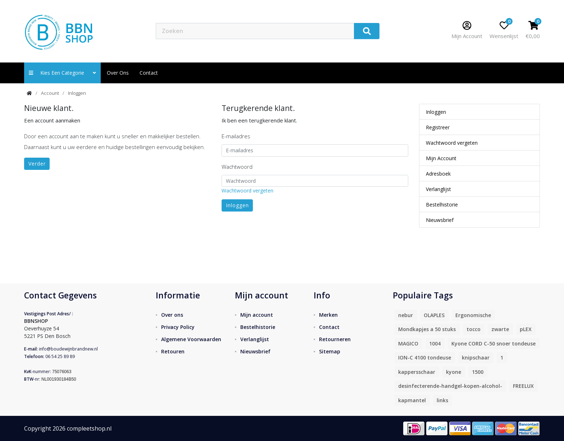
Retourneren (335, 339)
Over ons (118, 72)
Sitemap (329, 351)
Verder (37, 163)
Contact (329, 327)
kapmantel (412, 400)
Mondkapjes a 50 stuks (427, 329)
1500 (477, 371)
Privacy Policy (178, 327)
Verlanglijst (438, 189)
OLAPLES (434, 315)
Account (50, 93)
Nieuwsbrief (440, 220)
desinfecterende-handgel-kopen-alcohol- (450, 385)
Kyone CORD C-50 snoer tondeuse (493, 343)
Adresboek (438, 173)
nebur (405, 315)
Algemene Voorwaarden (191, 339)
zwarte (500, 329)
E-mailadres (236, 136)
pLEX (526, 329)
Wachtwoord (237, 166)
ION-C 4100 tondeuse (424, 357)
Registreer (438, 127)
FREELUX (523, 385)
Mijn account (256, 314)
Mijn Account (441, 158)
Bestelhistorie (442, 204)
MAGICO (408, 343)
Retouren (173, 351)
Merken (328, 314)
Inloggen (77, 93)
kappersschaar (416, 371)
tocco (474, 329)
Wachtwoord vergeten (247, 190)
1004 (435, 343)
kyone (453, 371)
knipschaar (476, 357)
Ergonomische (473, 315)
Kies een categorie (62, 72)
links (442, 400)
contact (149, 72)
